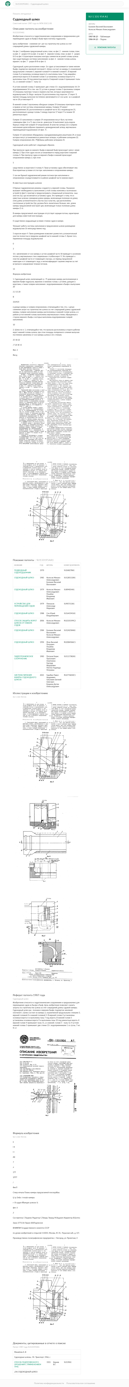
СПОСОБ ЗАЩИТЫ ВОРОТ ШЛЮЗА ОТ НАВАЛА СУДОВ (25, 623)
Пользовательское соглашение (80, 1383)
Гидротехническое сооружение (23, 657)
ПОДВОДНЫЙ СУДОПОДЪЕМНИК (22, 571)
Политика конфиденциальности (49, 1383)
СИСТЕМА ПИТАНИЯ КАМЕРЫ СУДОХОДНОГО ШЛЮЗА (25, 677)
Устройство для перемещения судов (24, 605)
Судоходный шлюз (24, 578)
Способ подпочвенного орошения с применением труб (27, 1364)
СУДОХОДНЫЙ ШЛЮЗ (24, 642)
